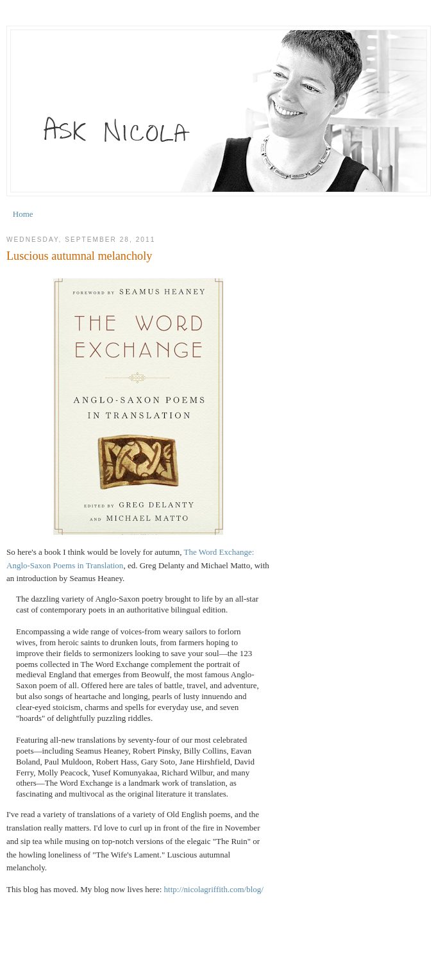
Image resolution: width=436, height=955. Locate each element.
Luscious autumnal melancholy (79, 255)
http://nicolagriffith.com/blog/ (214, 889)
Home (23, 214)
